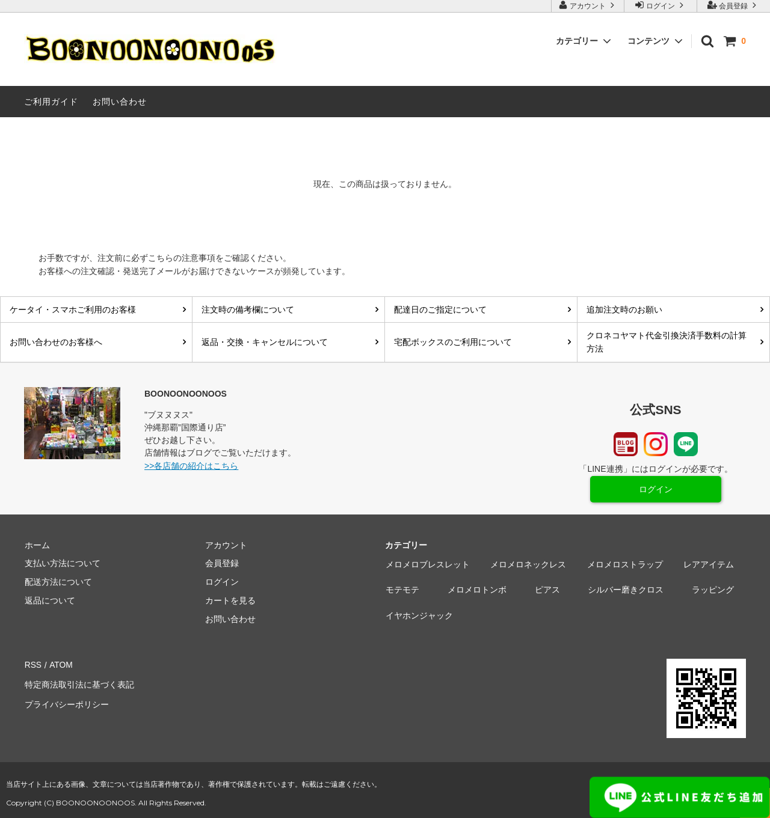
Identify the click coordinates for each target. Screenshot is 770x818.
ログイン (661, 5)
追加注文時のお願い (624, 309)
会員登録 (733, 5)
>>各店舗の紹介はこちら (191, 466)
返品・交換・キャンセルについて (265, 342)
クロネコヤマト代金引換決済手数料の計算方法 (667, 342)
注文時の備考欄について (248, 309)
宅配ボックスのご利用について (453, 342)
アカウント (588, 5)
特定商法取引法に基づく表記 (79, 683)
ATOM (60, 665)
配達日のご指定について (440, 309)
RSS (33, 665)
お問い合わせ (120, 101)
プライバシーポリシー (66, 702)
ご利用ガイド (51, 101)
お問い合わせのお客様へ (56, 342)
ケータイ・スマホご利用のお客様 (73, 309)
